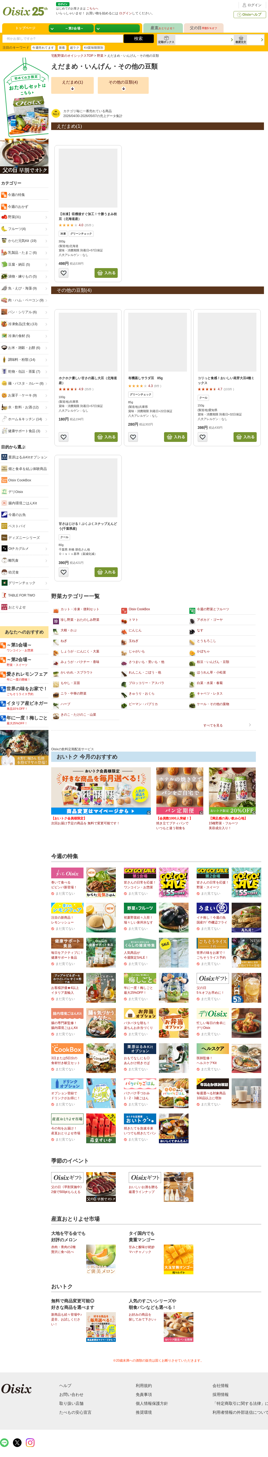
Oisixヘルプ (249, 14)
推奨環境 (144, 1412)
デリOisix (12, 492)
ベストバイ (13, 526)
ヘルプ (65, 1385)
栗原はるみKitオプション (24, 457)
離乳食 (10, 560)
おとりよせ (13, 607)
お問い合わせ (71, 1394)
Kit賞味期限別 (93, 47)
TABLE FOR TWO (18, 595)
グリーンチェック (19, 583)
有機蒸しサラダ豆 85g (145, 378)
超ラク (74, 47)
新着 (62, 47)
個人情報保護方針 (152, 1403)
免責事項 (144, 1394)
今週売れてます (43, 47)
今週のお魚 (13, 515)
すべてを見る (213, 725)
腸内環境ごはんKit (19, 503)
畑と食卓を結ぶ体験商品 (24, 469)
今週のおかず (17, 207)
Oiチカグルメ (15, 548)
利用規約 (144, 1385)
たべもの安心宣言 (75, 1412)
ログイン (251, 5)
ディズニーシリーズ (20, 538)
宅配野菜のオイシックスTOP (72, 56)
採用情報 (221, 1394)
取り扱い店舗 (71, 1403)
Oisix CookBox (16, 480)
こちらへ (92, 8)
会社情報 (221, 1385)
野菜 (100, 56)
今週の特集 (16, 195)
